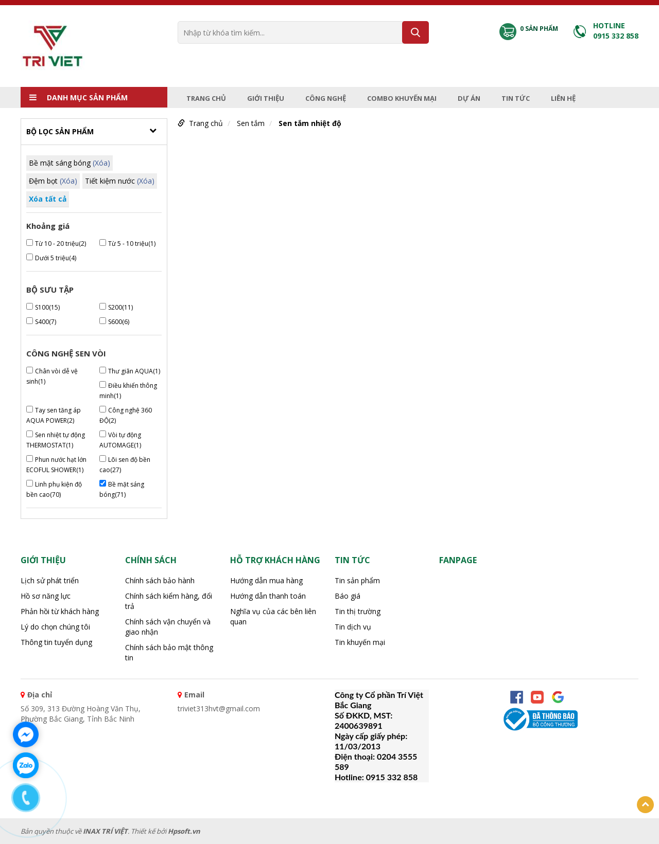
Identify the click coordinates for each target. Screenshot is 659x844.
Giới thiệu (265, 98)
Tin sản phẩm (357, 580)
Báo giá (347, 596)
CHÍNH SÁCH (151, 560)
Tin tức (515, 98)
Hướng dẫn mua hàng (266, 580)
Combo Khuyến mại (402, 98)
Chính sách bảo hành (160, 580)
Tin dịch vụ (353, 627)
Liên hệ (563, 98)
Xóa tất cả (47, 199)
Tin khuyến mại (360, 642)
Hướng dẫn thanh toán (268, 596)
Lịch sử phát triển (50, 580)
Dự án (469, 98)
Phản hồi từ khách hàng (60, 611)
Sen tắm (251, 123)
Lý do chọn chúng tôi (55, 627)
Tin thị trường (357, 611)
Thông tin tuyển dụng (56, 642)
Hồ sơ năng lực (46, 596)
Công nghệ (325, 98)
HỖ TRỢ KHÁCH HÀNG (275, 560)
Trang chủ (206, 98)
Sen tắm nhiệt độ (310, 123)
